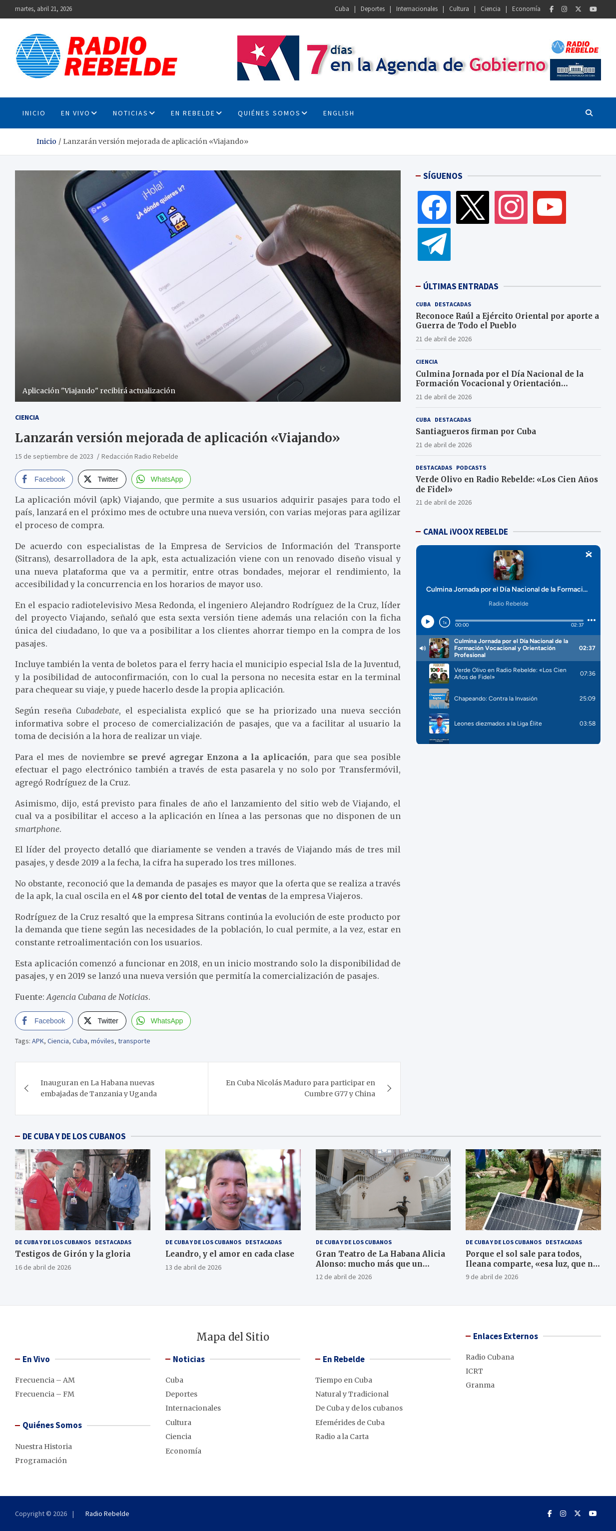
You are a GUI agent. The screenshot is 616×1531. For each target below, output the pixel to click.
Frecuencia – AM (45, 1380)
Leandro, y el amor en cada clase (229, 1254)
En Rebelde (193, 112)
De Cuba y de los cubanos (53, 1242)
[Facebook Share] (44, 479)
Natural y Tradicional (352, 1394)
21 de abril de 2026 (444, 338)
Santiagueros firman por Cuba (476, 431)
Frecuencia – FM (44, 1394)
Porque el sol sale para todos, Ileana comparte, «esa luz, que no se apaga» (532, 1263)
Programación (41, 1460)
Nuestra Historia (43, 1446)
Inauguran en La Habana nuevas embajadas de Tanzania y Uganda (98, 1088)
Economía (526, 8)
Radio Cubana (490, 1357)
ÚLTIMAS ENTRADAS (461, 286)
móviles (102, 1040)
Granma (480, 1385)
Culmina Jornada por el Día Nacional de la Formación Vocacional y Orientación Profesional (500, 383)
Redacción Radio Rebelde (139, 456)
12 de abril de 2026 (344, 1276)
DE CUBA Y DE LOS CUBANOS (74, 1136)
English (339, 112)
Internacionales (417, 8)
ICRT (474, 1371)
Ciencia (491, 8)
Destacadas (453, 304)
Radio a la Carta (342, 1436)
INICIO (34, 112)
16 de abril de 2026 (43, 1267)
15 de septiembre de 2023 (54, 456)
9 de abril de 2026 (492, 1276)
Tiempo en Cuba (343, 1380)
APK (38, 1040)
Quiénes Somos (269, 112)
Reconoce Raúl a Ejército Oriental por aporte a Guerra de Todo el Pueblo (507, 321)
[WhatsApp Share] (161, 479)
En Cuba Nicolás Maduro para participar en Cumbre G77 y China (300, 1088)
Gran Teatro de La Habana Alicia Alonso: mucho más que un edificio (380, 1263)
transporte (134, 1040)
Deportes (373, 8)
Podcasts (471, 467)
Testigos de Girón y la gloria (72, 1254)
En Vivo (75, 112)
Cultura (459, 8)
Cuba (342, 8)
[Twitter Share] (102, 479)
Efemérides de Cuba (350, 1422)
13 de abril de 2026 (193, 1267)
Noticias (130, 112)
